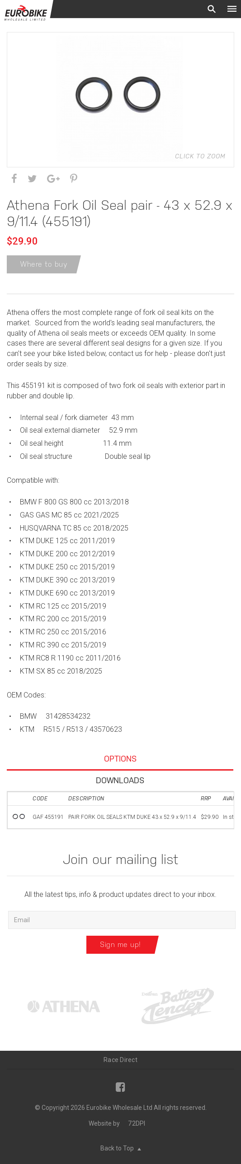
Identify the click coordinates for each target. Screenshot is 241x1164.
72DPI (136, 1123)
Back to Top (120, 1148)
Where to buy (43, 264)
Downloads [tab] (120, 780)
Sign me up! (120, 944)
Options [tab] (120, 758)
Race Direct (120, 1059)
